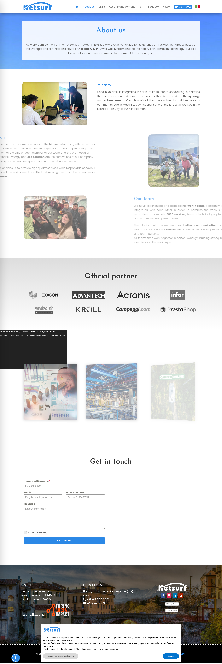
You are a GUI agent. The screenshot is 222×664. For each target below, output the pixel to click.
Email (28, 494)
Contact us (64, 542)
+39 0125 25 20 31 (98, 601)
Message (29, 505)
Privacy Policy (41, 534)
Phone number (75, 494)
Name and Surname (37, 482)
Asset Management (50, 428)
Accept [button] (170, 656)
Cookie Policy (172, 612)
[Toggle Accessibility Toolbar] (16, 658)
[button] (177, 629)
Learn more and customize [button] (61, 656)
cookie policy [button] (66, 640)
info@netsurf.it (96, 605)
